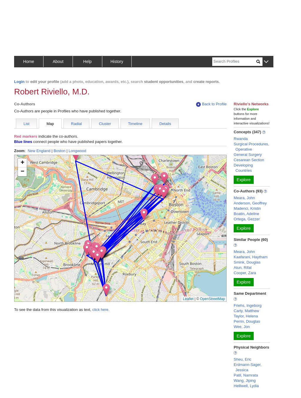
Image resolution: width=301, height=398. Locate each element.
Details (165, 123)
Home (28, 61)
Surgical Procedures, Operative (251, 146)
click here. (101, 309)
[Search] (234, 61)
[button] (266, 62)
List (26, 123)
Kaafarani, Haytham (250, 257)
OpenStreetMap (212, 299)
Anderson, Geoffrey (250, 203)
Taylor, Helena (246, 316)
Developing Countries (243, 168)
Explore (243, 179)
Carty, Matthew (246, 311)
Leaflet (188, 299)
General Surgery (248, 154)
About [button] (58, 61)
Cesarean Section (249, 160)
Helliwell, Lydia (246, 386)
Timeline (135, 123)
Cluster (105, 123)
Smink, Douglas (247, 262)
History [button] (117, 61)
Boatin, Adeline (246, 214)
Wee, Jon (242, 326)
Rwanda (241, 138)
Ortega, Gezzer (247, 219)
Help (87, 61)
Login (19, 81)
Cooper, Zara (245, 273)
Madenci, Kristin (247, 208)
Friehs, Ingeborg (248, 305)
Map (50, 123)
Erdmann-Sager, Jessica (248, 367)
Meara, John (244, 198)
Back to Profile (211, 104)
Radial (76, 123)
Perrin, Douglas (247, 321)
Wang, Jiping (245, 380)
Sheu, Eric (242, 359)
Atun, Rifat (243, 267)
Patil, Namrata (246, 375)
